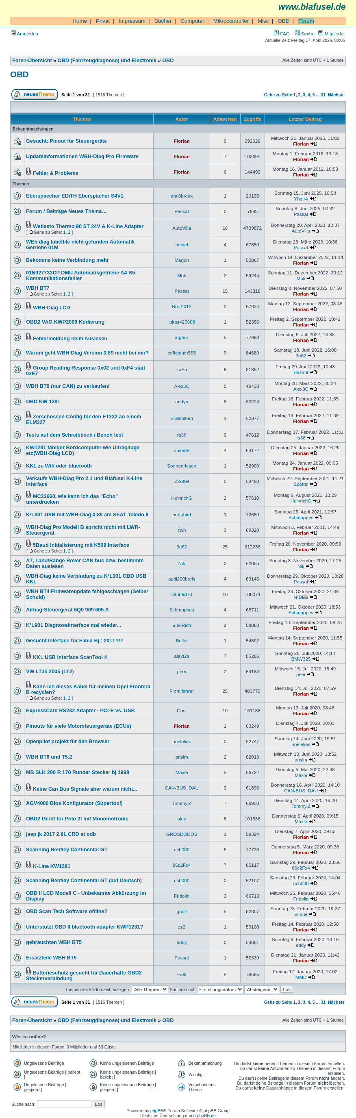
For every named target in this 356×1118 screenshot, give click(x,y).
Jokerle (181, 450)
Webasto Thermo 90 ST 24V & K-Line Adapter (88, 226)
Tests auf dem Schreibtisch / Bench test (74, 435)
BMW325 (301, 658)
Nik (181, 563)
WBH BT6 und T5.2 (49, 757)
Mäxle (182, 772)
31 (323, 94)
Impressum (132, 21)
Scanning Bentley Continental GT (66, 850)
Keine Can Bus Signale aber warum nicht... (85, 789)
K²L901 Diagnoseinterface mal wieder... (73, 625)
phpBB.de (206, 1115)
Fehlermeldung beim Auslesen (70, 338)
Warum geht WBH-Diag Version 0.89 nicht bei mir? (87, 353)
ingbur (181, 337)
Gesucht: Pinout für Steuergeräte (66, 141)
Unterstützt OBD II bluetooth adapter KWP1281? (84, 927)
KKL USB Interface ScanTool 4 (70, 657)
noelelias (181, 741)
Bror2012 (181, 306)
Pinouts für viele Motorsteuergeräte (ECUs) (78, 726)
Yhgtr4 (301, 198)
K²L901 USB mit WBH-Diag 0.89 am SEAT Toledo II (87, 515)
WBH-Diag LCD (51, 308)
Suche (305, 33)
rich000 (181, 849)
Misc (263, 21)
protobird (181, 514)
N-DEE (300, 597)
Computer (192, 21)
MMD (301, 977)
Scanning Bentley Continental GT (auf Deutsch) (84, 880)
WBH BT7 (38, 288)
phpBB (156, 1110)
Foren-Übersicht (32, 60)
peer (182, 671)
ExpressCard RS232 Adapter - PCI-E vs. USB (80, 710)
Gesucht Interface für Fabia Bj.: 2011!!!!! (75, 641)
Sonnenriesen (181, 465)
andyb (181, 401)
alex (182, 818)
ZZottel (181, 481)
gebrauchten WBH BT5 (54, 942)
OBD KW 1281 (43, 402)
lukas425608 (181, 321)
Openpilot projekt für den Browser (67, 741)
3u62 (301, 355)
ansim (182, 756)
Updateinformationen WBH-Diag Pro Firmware (82, 156)
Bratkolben (181, 418)
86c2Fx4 (182, 865)
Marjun (181, 260)
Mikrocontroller (231, 21)
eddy (182, 942)
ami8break (182, 195)
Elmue (301, 914)
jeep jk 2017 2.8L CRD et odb (61, 834)
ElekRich (181, 625)
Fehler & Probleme (55, 173)
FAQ (281, 33)
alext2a (181, 656)
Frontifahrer (181, 691)
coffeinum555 (181, 352)
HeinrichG (181, 497)
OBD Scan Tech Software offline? (66, 911)
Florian (182, 141)
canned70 (181, 594)
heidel (182, 244)
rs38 (182, 434)
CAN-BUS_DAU (182, 787)
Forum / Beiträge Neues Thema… (66, 211)
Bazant (300, 372)
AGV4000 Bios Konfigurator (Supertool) (74, 803)
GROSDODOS (182, 834)
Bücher (162, 21)
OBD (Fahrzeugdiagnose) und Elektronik (107, 60)
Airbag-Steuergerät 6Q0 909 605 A (67, 610)
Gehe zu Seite (278, 94)
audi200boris (181, 578)
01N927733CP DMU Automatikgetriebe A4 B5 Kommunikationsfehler (80, 275)
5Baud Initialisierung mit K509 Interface (81, 545)
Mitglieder (331, 33)
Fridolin (181, 895)
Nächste (336, 94)
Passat (181, 211)
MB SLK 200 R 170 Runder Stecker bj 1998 (77, 772)
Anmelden (24, 33)
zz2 (181, 926)
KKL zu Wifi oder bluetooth (59, 466)
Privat (103, 21)
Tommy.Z (181, 803)
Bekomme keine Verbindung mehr (67, 260)
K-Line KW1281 (51, 866)
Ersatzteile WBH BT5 (51, 958)
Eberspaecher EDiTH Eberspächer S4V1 (75, 196)
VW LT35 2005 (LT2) (50, 671)
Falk (181, 974)
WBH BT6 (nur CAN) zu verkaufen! (68, 386)
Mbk (181, 275)
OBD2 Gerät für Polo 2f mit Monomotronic (77, 819)
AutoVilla (181, 228)
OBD (283, 21)
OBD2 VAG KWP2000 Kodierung (65, 322)
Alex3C (181, 386)
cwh (182, 530)
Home (79, 21)
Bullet (182, 640)
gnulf (182, 911)
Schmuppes (301, 517)
